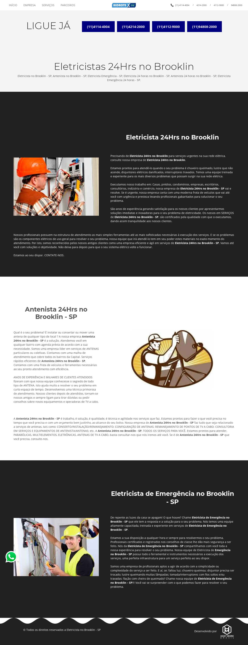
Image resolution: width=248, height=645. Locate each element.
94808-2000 (236, 5)
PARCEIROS (68, 5)
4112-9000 (219, 5)
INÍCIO (13, 5)
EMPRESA (29, 5)
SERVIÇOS (48, 5)
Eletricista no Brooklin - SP (84, 630)
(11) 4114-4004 (182, 5)
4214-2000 (201, 5)
